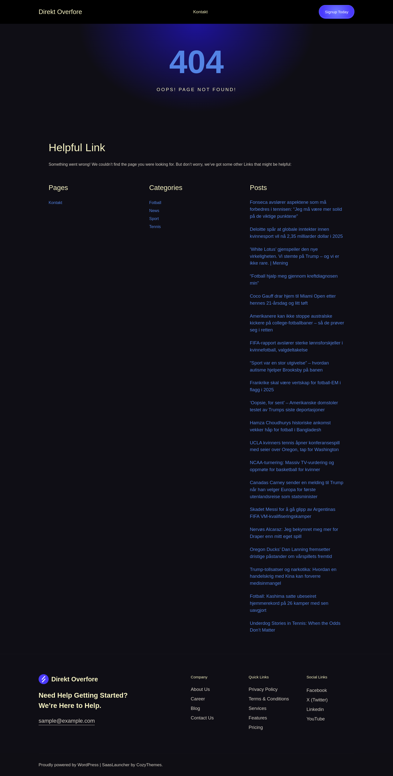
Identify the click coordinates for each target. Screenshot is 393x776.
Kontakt (200, 12)
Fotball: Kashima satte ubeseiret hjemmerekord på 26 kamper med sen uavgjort (289, 603)
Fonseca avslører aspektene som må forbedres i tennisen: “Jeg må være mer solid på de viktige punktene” (296, 209)
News (154, 211)
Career (198, 698)
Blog (195, 708)
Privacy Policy (263, 689)
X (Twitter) (317, 699)
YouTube (316, 718)
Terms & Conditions (269, 698)
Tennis (155, 227)
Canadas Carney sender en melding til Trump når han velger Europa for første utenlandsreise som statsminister (296, 489)
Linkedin (315, 709)
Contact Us (202, 717)
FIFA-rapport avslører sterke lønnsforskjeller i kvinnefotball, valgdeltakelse (296, 346)
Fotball (155, 203)
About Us (200, 689)
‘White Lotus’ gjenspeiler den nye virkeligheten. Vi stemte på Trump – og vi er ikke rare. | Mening (294, 256)
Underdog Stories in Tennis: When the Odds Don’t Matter (295, 627)
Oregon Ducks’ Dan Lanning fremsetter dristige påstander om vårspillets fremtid (291, 553)
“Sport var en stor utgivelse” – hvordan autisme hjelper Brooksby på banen (289, 366)
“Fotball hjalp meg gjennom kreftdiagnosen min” (294, 279)
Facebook (317, 690)
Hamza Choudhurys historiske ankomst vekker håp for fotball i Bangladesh (290, 426)
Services (257, 708)
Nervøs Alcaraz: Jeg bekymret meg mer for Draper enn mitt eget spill (294, 533)
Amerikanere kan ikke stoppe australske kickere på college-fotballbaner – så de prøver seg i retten (297, 323)
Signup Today (336, 12)
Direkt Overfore (60, 11)
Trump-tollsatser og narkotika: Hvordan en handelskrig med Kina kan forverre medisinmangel (293, 576)
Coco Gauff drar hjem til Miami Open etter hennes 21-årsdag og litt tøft (293, 299)
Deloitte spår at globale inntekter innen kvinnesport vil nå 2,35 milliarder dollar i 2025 (296, 233)
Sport (154, 219)
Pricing (256, 727)
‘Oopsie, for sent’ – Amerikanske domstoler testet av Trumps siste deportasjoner (294, 406)
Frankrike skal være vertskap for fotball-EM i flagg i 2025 (295, 386)
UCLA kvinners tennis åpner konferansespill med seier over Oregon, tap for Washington (295, 446)
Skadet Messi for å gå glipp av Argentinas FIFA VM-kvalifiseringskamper (292, 513)
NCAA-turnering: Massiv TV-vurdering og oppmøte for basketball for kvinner (292, 466)
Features (258, 717)
